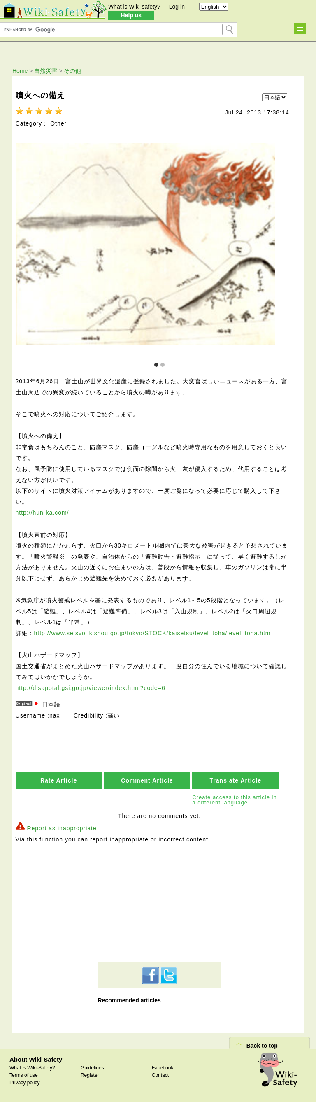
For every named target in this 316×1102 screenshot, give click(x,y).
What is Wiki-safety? (134, 6)
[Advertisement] (159, 903)
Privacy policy (24, 1083)
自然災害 (45, 71)
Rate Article (58, 781)
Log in (177, 6)
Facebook (163, 1069)
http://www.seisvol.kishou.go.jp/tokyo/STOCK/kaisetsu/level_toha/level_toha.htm (152, 633)
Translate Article (235, 781)
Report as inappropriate (61, 829)
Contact (160, 1076)
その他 (72, 71)
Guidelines (92, 1069)
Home (20, 71)
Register (90, 1076)
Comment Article (147, 781)
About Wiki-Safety (35, 1060)
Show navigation (300, 28)
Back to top (262, 1046)
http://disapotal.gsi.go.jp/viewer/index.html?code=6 (90, 688)
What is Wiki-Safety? (32, 1069)
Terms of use (23, 1076)
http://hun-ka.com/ (42, 513)
